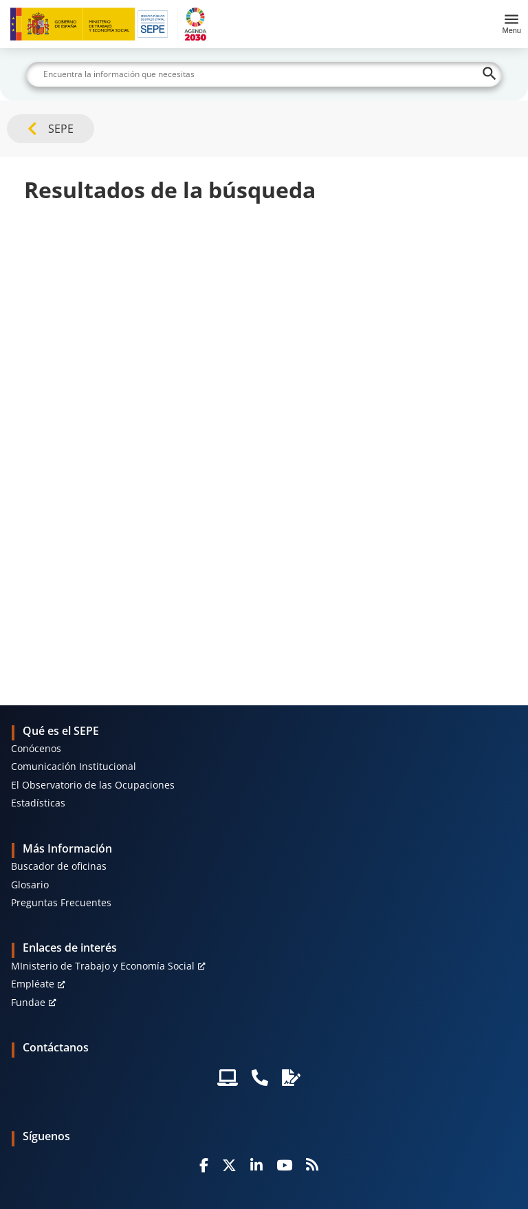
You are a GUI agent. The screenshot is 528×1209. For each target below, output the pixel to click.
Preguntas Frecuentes (61, 902)
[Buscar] (263, 74)
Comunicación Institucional (73, 766)
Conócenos (36, 748)
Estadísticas (38, 802)
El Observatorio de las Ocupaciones (93, 784)
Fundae (28, 1002)
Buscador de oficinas (59, 866)
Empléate (32, 983)
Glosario (30, 884)
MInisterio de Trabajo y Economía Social (103, 965)
